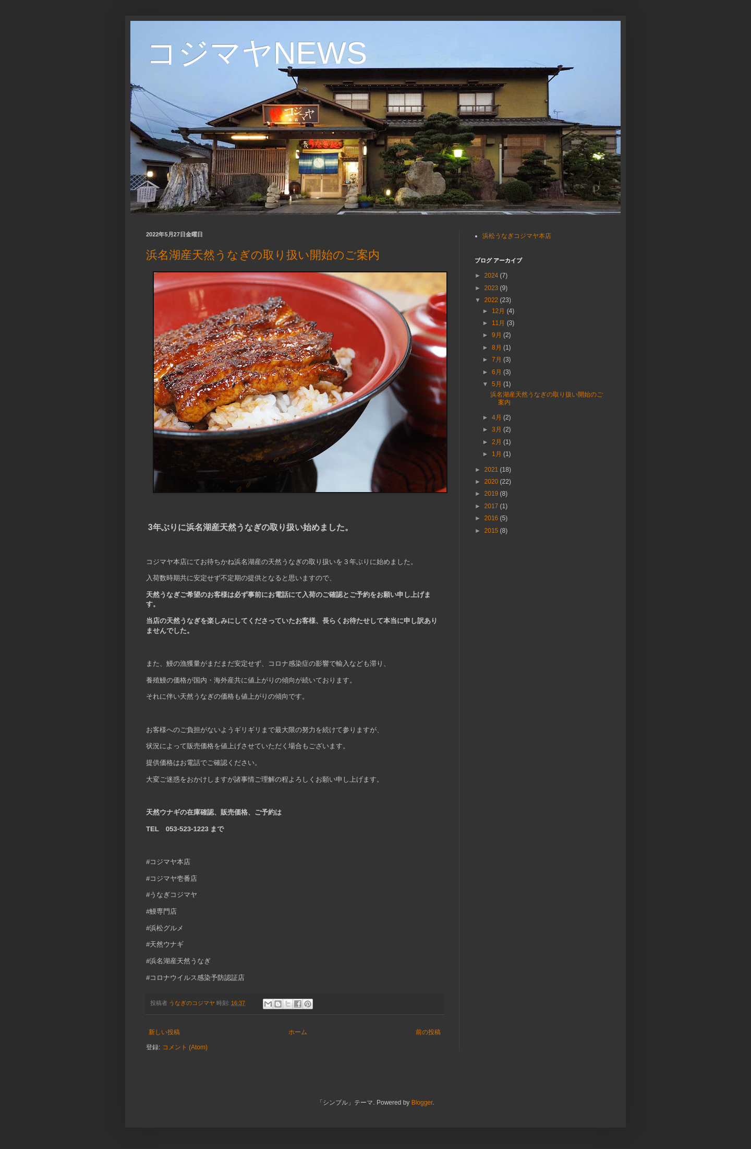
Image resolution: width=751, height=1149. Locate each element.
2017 (492, 506)
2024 (492, 275)
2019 (492, 493)
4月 (497, 417)
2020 (492, 481)
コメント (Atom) (185, 1047)
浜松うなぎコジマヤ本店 (516, 236)
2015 (492, 530)
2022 (492, 300)
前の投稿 (428, 1032)
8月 (497, 347)
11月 (499, 323)
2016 (492, 518)
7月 (497, 359)
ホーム (297, 1032)
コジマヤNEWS (256, 52)
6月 (497, 372)
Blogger (422, 1102)
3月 (497, 429)
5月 (497, 384)
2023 (492, 288)
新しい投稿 (164, 1032)
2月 (497, 442)
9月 (497, 335)
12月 (499, 311)
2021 (492, 469)
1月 (497, 454)
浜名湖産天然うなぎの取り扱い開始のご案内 (263, 254)
